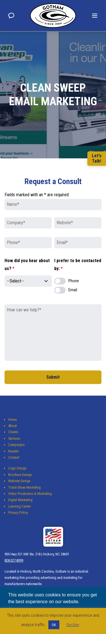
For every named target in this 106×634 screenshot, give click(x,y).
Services (14, 438)
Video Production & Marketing (30, 493)
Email (72, 290)
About (12, 426)
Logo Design (17, 468)
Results (13, 451)
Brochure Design (20, 475)
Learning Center (19, 506)
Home (12, 419)
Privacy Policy (18, 512)
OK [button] (54, 625)
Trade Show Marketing (24, 487)
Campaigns (16, 445)
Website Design (19, 481)
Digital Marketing (20, 500)
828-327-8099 (14, 560)
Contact (13, 457)
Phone (73, 281)
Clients (13, 432)
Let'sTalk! (96, 158)
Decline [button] (72, 624)
